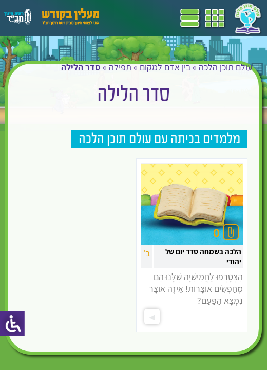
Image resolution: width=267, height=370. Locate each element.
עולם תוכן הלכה (226, 67)
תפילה (120, 67)
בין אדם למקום (165, 67)
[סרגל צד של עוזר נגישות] (12, 323)
